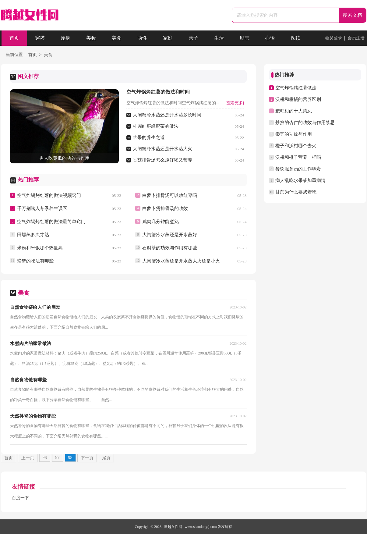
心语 (270, 38)
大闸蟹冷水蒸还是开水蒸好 (169, 234)
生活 (219, 38)
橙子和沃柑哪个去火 (295, 145)
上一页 (27, 458)
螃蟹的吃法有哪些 (35, 260)
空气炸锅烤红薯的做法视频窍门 (49, 195)
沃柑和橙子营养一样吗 (298, 157)
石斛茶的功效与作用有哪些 (169, 247)
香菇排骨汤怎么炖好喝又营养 (162, 160)
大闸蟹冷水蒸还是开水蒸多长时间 (167, 114)
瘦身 (65, 38)
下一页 (87, 458)
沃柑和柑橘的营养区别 (298, 99)
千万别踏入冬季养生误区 (42, 208)
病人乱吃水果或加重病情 (300, 180)
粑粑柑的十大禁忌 (293, 111)
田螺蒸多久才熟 (33, 234)
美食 (117, 38)
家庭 (168, 38)
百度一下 (20, 498)
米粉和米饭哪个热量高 (40, 247)
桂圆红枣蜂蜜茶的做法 (155, 126)
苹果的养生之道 (149, 137)
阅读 (296, 38)
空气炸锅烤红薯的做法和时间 (158, 91)
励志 (244, 38)
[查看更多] (234, 103)
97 (57, 457)
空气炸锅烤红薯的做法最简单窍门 (51, 221)
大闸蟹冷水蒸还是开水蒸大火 (162, 148)
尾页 (106, 458)
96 (45, 457)
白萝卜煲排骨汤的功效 (165, 208)
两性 (142, 38)
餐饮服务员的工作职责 (298, 168)
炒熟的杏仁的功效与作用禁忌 (305, 122)
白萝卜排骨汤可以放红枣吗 (169, 195)
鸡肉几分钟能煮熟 (160, 221)
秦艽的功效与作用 (293, 134)
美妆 (91, 38)
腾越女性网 (173, 527)
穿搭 (40, 38)
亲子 (193, 38)
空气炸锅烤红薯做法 (295, 87)
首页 (14, 38)
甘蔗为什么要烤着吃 (295, 192)
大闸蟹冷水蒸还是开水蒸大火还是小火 (181, 260)
